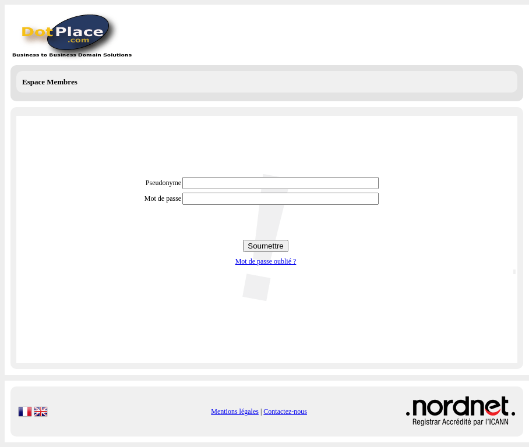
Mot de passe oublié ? (266, 261)
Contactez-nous (285, 411)
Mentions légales (235, 411)
